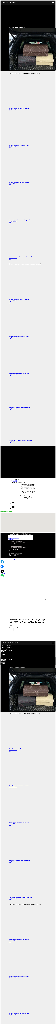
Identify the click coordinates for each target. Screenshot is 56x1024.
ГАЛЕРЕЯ (13, 544)
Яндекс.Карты (28, 497)
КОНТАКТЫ (14, 543)
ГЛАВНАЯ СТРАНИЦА (16, 541)
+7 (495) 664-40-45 (13, 480)
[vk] (13, 503)
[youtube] (13, 508)
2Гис (28, 499)
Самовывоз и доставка (6, 650)
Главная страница (5, 649)
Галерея (3, 653)
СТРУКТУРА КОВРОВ (16, 546)
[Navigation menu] (53, 2)
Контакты (3, 651)
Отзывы (3, 654)
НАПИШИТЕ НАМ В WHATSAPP (19, 547)
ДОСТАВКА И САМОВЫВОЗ (18, 542)
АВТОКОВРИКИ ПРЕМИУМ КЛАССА (10, 642)
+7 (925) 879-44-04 (13, 481)
